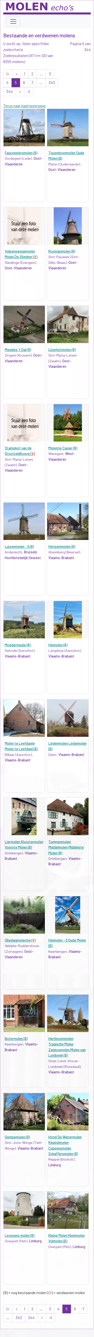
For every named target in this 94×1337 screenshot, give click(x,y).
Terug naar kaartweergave (24, 105)
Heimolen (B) (57, 645)
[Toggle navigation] (13, 21)
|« (8, 74)
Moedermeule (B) (18, 645)
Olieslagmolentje (20, 940)
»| (28, 91)
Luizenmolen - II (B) (19, 546)
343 (52, 82)
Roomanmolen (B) (61, 251)
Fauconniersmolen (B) (21, 153)
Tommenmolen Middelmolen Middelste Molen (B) (66, 847)
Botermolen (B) (16, 1039)
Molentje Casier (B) (62, 448)
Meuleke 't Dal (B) (18, 350)
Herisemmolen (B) (61, 546)
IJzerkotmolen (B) (62, 350)
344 (9, 91)
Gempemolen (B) (17, 1137)
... (41, 74)
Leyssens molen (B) (19, 1235)
